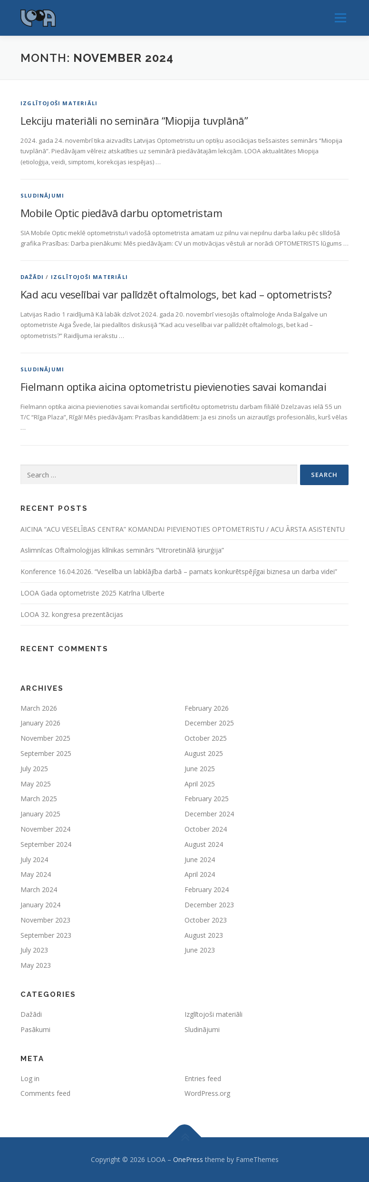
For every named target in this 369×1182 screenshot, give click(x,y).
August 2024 (203, 844)
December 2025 (209, 722)
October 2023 (205, 919)
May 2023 (35, 965)
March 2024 (38, 889)
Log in (29, 1078)
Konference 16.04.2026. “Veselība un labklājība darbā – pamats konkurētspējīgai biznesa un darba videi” (178, 571)
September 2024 (45, 844)
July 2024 (34, 859)
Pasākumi (35, 1029)
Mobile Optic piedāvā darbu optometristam (121, 213)
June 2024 (199, 859)
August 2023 (203, 935)
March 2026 (38, 708)
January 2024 (40, 904)
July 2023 (34, 949)
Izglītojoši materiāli (58, 103)
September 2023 (45, 935)
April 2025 (199, 783)
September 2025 (45, 753)
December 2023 (209, 904)
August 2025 (203, 753)
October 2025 (205, 738)
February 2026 (206, 708)
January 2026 (40, 722)
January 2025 (40, 813)
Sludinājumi (42, 195)
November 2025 (45, 738)
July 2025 (34, 768)
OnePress (188, 1159)
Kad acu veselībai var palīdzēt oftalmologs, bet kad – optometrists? (176, 294)
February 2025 (206, 798)
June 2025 (199, 768)
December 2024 (209, 813)
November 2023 (45, 919)
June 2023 (199, 949)
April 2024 (199, 874)
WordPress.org (207, 1093)
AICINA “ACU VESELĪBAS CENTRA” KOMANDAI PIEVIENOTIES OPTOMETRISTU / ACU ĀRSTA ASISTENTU (182, 529)
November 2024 (45, 829)
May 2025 (35, 783)
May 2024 (35, 874)
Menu (340, 17)
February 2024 (206, 889)
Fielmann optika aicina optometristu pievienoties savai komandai (173, 386)
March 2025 (38, 798)
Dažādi (32, 276)
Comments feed (45, 1093)
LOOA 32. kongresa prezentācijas (71, 614)
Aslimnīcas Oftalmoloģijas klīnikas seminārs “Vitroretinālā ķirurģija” (122, 550)
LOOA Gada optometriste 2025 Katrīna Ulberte (92, 592)
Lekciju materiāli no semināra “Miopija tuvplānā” (134, 120)
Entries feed (202, 1078)
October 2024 (205, 829)
